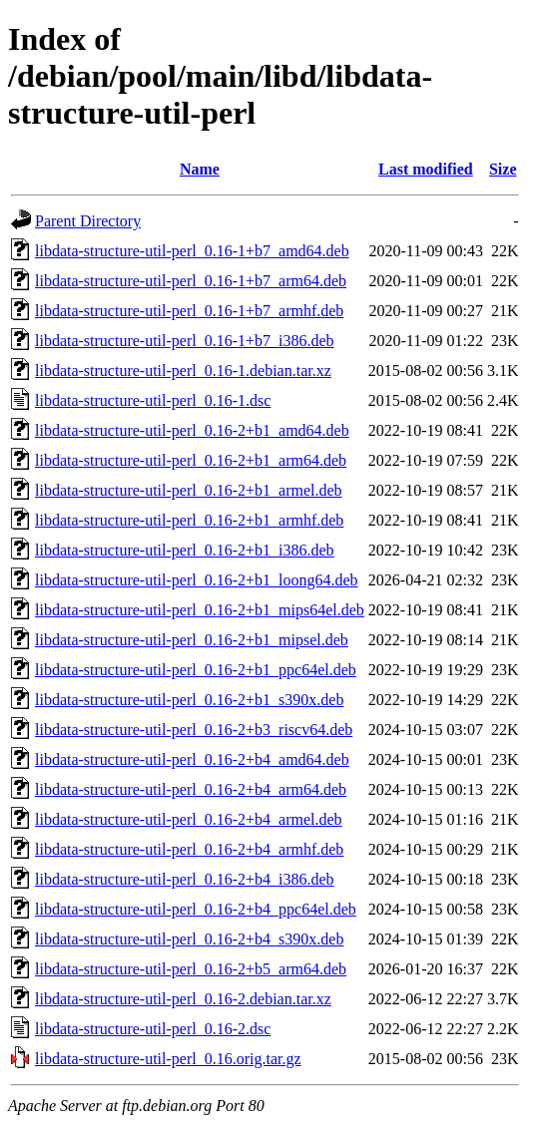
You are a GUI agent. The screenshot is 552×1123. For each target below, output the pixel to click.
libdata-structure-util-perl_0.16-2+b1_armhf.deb (189, 520)
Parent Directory (88, 220)
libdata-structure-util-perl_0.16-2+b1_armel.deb (188, 490)
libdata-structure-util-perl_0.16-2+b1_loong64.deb (196, 579)
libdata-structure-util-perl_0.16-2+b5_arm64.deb (190, 968)
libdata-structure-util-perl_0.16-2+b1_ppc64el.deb (195, 669)
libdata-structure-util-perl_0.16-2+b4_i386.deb (184, 879)
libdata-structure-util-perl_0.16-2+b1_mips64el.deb (199, 609)
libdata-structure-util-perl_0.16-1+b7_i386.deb (184, 340)
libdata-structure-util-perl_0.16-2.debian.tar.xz (183, 998)
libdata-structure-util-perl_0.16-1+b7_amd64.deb (192, 250)
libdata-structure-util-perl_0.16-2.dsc (153, 1028)
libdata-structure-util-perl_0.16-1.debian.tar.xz (183, 370)
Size (503, 169)
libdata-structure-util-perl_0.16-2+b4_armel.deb (188, 819)
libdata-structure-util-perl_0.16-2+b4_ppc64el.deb (195, 909)
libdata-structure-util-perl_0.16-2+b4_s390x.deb (189, 939)
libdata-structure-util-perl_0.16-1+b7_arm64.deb (190, 280)
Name (200, 169)
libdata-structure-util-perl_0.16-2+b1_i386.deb (184, 550)
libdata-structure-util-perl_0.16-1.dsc (153, 400)
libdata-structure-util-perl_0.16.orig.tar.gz (168, 1058)
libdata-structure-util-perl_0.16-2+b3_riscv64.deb (193, 729)
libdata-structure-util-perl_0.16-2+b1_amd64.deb (192, 430)
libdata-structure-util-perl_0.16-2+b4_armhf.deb (189, 849)
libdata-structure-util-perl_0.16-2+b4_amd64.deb (192, 759)
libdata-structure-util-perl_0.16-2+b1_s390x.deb (189, 699)
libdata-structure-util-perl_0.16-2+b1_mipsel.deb (191, 639)
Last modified (425, 169)
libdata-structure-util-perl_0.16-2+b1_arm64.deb (190, 460)
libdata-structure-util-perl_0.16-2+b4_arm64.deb (190, 789)
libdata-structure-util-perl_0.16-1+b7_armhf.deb (189, 310)
